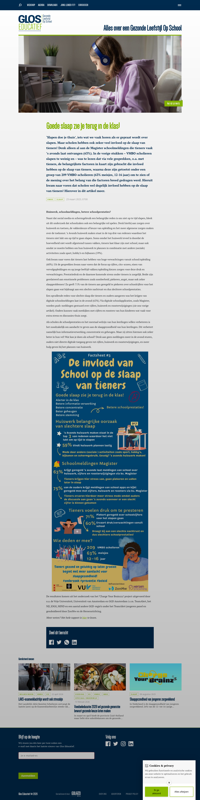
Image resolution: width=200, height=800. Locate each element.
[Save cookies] (156, 792)
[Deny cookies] (181, 792)
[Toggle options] (169, 782)
